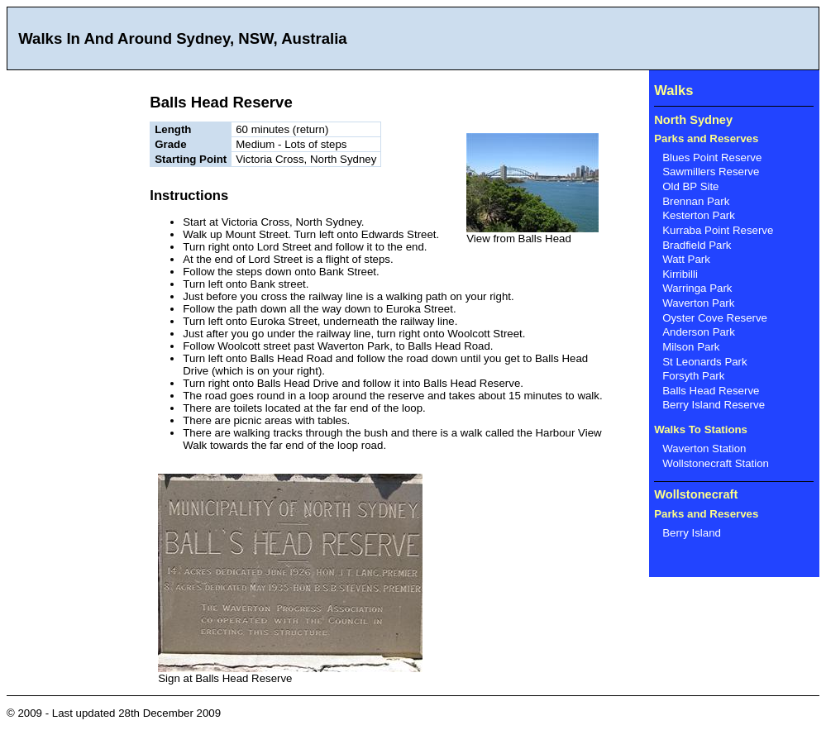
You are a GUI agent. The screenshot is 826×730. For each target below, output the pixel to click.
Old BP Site (690, 186)
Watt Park (686, 259)
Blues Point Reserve (712, 157)
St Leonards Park (704, 361)
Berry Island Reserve (713, 404)
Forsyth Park (693, 376)
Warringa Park (697, 288)
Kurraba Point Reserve (717, 230)
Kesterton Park (698, 215)
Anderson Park (698, 332)
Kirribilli (680, 274)
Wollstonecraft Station (715, 463)
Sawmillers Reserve (710, 171)
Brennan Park (695, 201)
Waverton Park (698, 303)
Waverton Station (704, 448)
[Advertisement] (73, 318)
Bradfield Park (696, 245)
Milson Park (690, 347)
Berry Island (691, 533)
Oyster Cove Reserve (714, 318)
